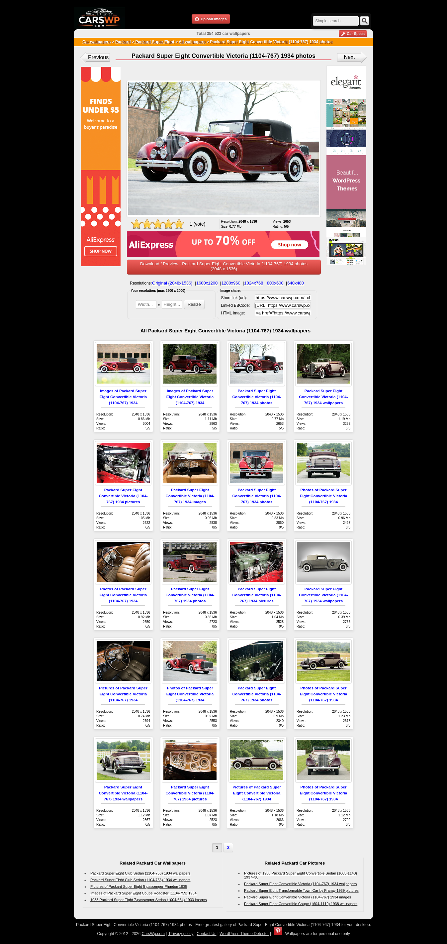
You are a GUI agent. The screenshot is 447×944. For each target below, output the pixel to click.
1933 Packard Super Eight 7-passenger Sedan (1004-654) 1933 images (148, 900)
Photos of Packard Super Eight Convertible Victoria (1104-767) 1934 (323, 496)
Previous (98, 57)
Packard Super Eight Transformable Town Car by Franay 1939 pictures (301, 890)
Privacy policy (181, 933)
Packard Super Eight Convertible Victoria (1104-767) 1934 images (189, 496)
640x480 (295, 283)
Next (349, 57)
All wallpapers (192, 42)
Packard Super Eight (154, 42)
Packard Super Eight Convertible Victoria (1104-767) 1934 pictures (123, 496)
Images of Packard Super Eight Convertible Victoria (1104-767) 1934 (123, 397)
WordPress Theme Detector (244, 933)
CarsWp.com (153, 933)
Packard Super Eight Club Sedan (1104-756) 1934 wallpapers (140, 873)
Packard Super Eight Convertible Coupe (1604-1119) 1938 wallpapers (300, 904)
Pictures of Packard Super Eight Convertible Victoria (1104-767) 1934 (123, 694)
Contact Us (206, 933)
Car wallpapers (96, 42)
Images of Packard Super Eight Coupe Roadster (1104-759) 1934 (143, 893)
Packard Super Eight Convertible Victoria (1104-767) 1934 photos (256, 397)
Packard (123, 42)
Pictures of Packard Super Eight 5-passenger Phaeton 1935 (138, 886)
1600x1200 (207, 283)
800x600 (275, 283)
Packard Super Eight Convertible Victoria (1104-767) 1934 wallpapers (323, 397)
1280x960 (231, 283)
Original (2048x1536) (172, 283)
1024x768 (253, 283)
